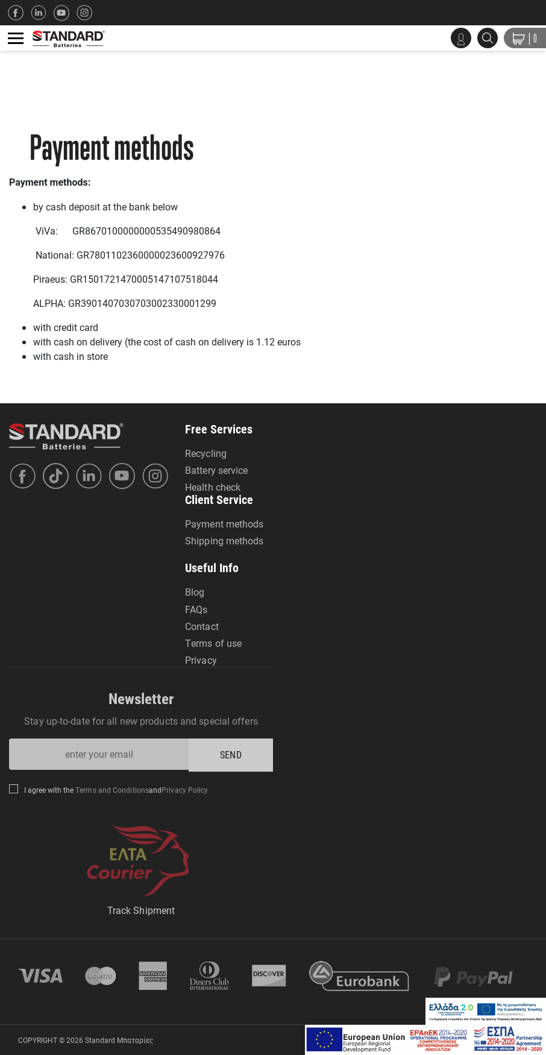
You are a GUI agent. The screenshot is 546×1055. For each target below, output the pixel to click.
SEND (230, 754)
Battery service (216, 470)
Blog (194, 591)
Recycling (206, 453)
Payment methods (224, 523)
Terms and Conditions (111, 790)
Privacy (201, 659)
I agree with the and (116, 789)
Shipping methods (224, 540)
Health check (212, 486)
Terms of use (213, 643)
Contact (202, 626)
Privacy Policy (185, 790)
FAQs (196, 609)
